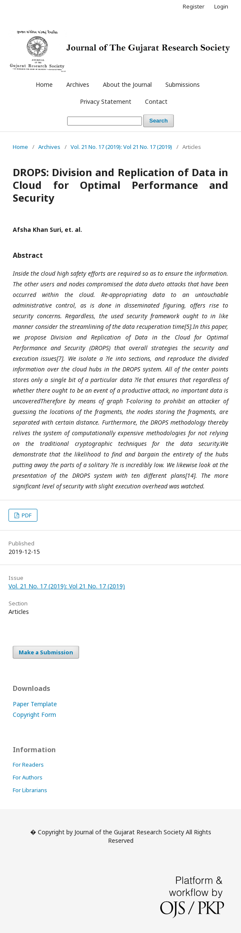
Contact (156, 101)
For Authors (28, 777)
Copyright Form (34, 714)
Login (221, 6)
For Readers (28, 764)
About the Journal (127, 84)
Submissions (182, 84)
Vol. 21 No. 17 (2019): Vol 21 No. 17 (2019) (121, 147)
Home (44, 84)
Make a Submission (46, 652)
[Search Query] (104, 121)
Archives (77, 84)
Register (193, 6)
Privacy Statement (105, 101)
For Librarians (30, 790)
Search (158, 120)
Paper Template (35, 704)
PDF (25, 515)
